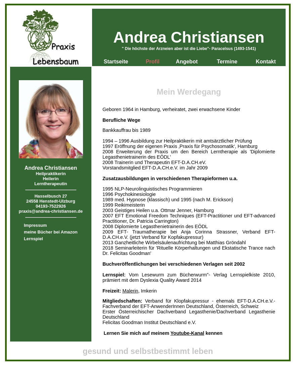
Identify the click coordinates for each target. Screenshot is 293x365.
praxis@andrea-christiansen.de (51, 211)
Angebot (187, 61)
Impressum (35, 225)
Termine (227, 61)
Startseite (116, 61)
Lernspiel (33, 238)
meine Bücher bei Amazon (51, 231)
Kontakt (266, 61)
